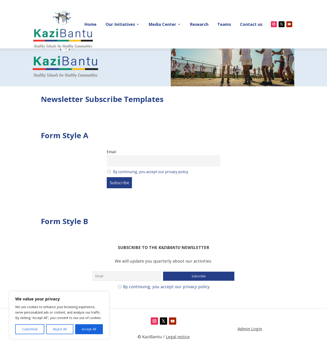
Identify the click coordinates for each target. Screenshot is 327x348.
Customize (30, 329)
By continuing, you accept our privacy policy (150, 192)
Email (111, 172)
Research (199, 25)
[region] (59, 315)
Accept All (89, 329)
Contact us (251, 25)
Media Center (162, 25)
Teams (224, 25)
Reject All (60, 329)
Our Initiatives (120, 25)
